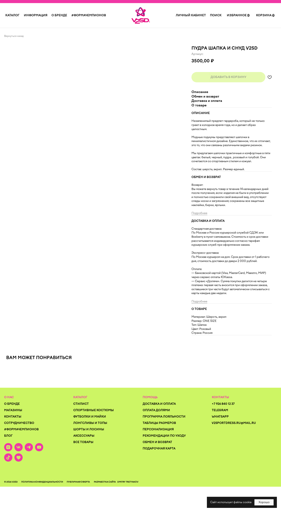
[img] (140, 15)
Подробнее (199, 213)
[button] (12, 15)
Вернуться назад (14, 36)
